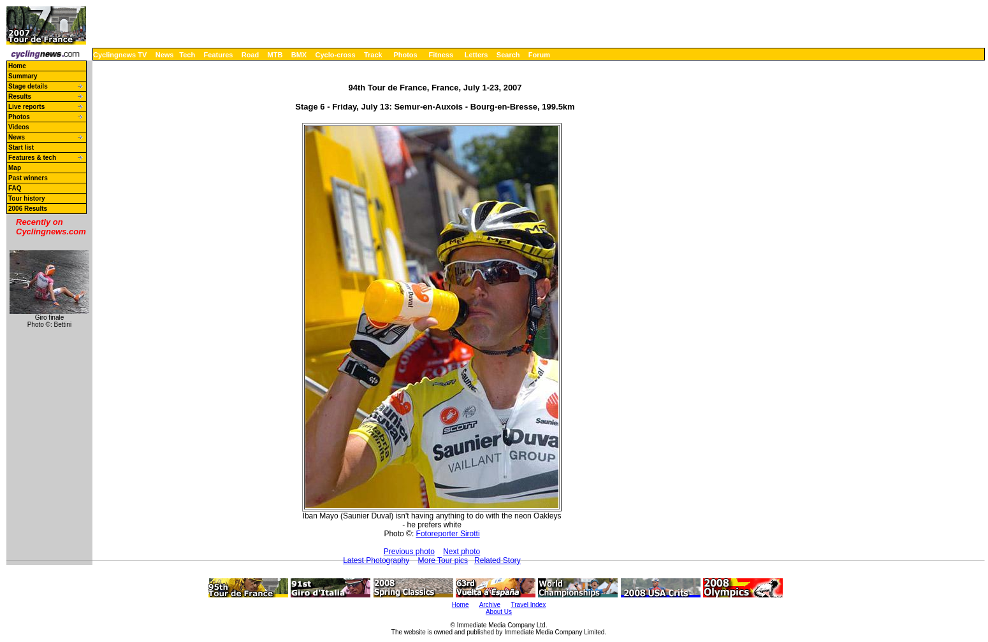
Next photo (461, 551)
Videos (18, 127)
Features (218, 55)
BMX (299, 55)
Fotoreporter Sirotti (448, 533)
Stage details (28, 86)
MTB (275, 55)
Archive (489, 604)
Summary (23, 76)
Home (17, 65)
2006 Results (27, 208)
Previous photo (409, 551)
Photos (405, 55)
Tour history (26, 198)
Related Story (497, 560)
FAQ (15, 188)
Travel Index (528, 604)
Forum (539, 55)
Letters (476, 55)
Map (14, 167)
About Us (499, 611)
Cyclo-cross (336, 55)
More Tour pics (443, 560)
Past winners (28, 178)
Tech (187, 55)
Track (373, 55)
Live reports (26, 106)
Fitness (440, 55)
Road (250, 55)
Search (508, 55)
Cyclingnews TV (120, 55)
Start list (21, 147)
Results (19, 96)
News (165, 55)
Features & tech (32, 157)
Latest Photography (376, 560)
